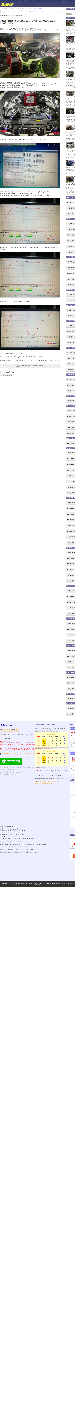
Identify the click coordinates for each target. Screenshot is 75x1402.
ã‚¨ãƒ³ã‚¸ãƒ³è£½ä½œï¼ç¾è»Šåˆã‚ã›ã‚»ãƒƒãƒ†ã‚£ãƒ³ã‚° (20, 11)
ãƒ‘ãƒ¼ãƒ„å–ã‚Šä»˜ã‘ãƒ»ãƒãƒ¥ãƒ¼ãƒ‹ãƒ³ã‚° (16, 8)
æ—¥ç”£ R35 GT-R (36, 8)
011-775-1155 (10, 739)
